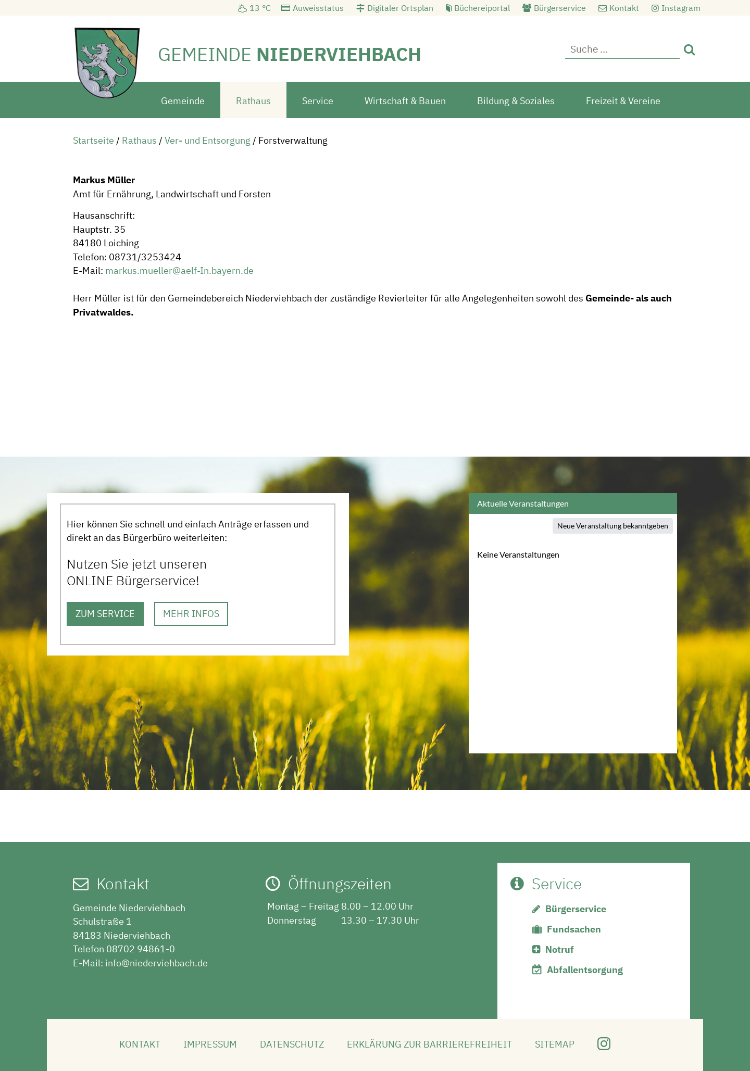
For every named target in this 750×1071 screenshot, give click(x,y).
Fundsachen (574, 929)
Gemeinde (183, 101)
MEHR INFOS (191, 614)
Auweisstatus (318, 8)
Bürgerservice (560, 8)
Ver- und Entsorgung (208, 140)
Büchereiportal (482, 8)
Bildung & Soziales (516, 101)
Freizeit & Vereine (623, 101)
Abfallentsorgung (585, 970)
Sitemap (554, 1044)
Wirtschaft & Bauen (405, 101)
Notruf (559, 949)
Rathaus (253, 101)
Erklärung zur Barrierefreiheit (429, 1044)
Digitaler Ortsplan (400, 8)
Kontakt (624, 8)
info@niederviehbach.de (156, 963)
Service (317, 101)
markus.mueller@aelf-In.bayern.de (179, 270)
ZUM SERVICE (105, 614)
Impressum (210, 1044)
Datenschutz (292, 1044)
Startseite (93, 140)
